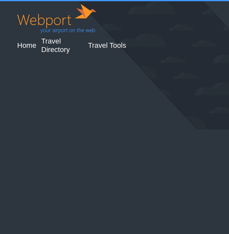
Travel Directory (55, 45)
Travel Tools (107, 45)
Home (26, 45)
